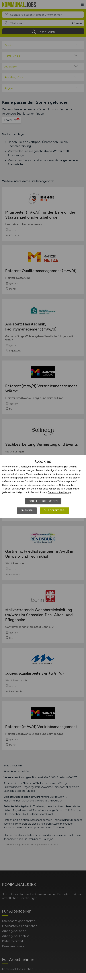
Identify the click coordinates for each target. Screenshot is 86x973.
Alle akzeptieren (55, 510)
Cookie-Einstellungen (43, 501)
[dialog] (43, 486)
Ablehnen (27, 510)
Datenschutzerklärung (59, 492)
